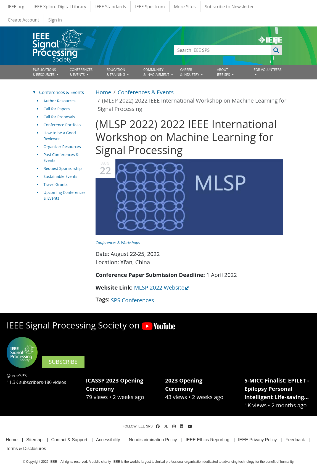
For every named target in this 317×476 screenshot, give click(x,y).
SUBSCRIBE (63, 361)
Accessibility (108, 439)
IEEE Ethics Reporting (207, 439)
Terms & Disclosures (26, 448)
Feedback (295, 439)
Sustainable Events (60, 176)
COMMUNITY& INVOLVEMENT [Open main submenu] (156, 72)
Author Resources (60, 100)
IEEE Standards (110, 7)
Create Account (23, 20)
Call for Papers (57, 108)
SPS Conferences (132, 300)
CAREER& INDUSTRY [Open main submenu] (190, 72)
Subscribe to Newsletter (229, 7)
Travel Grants (56, 184)
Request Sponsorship (63, 168)
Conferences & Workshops (118, 242)
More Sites (185, 7)
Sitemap (34, 439)
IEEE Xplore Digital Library (59, 7)
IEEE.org (16, 7)
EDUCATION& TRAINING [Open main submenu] (116, 72)
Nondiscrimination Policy (153, 439)
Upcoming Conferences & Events (65, 195)
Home (103, 92)
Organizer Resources (62, 146)
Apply (276, 50)
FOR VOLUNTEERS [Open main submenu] (268, 69)
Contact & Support (69, 439)
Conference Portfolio (62, 124)
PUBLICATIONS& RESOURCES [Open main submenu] (44, 72)
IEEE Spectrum (150, 7)
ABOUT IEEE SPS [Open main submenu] (224, 72)
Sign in (55, 20)
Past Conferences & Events (61, 157)
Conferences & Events (146, 92)
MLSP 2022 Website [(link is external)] (161, 287)
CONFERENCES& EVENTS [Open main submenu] (81, 72)
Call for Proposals (59, 116)
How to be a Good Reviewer (60, 135)
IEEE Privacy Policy (257, 439)
